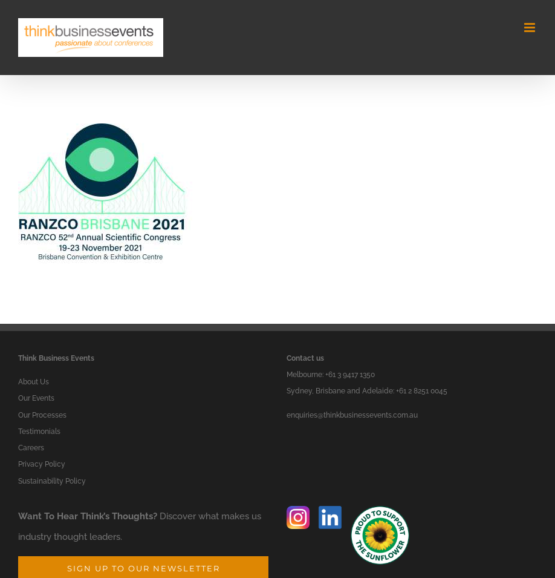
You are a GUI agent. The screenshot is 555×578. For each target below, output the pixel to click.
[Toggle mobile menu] (530, 27)
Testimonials (39, 431)
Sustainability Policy (52, 481)
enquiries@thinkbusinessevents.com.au (352, 415)
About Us (33, 382)
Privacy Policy (41, 464)
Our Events (36, 398)
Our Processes (42, 415)
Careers (31, 448)
